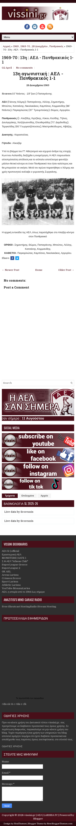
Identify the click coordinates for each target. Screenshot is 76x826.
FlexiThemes (20, 823)
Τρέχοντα (10, 495)
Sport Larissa (10, 581)
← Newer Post (10, 270)
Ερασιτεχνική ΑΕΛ (11, 554)
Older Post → (66, 270)
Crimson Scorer (11, 578)
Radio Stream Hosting (43, 606)
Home (38, 270)
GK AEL (6, 571)
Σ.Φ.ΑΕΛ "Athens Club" (15, 561)
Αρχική (6, 46)
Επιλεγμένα (27, 495)
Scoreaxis (27, 511)
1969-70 (25, 46)
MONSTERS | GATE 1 (14, 558)
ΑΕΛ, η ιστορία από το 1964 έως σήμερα (23, 591)
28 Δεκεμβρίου (40, 46)
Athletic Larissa (11, 585)
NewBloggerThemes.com (59, 823)
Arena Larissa (10, 574)
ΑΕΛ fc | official (10, 551)
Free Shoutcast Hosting (16, 606)
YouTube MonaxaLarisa (16, 588)
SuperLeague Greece (14, 564)
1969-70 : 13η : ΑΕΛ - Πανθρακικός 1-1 (37, 59)
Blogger (38, 818)
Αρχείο (44, 495)
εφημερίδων (39, 698)
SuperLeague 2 (11, 568)
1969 (16, 46)
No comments (24, 67)
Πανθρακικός (56, 46)
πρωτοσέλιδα (24, 698)
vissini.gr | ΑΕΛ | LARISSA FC (41, 815)
